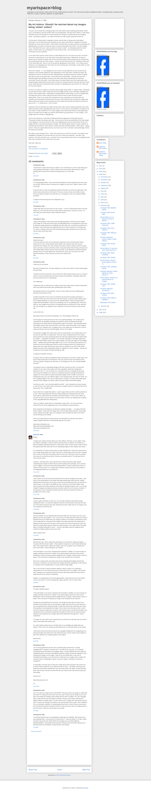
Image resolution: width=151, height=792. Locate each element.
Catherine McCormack (103, 147)
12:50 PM (36, 509)
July (102, 191)
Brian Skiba (102, 143)
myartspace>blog (44, 7)
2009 (101, 171)
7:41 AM (35, 215)
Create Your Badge (101, 109)
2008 (101, 174)
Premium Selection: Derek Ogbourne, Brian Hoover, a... (108, 273)
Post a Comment (36, 731)
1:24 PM (35, 535)
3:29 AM (35, 202)
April (102, 200)
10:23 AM (36, 430)
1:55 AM (35, 727)
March (103, 202)
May (102, 197)
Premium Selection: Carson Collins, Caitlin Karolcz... (108, 239)
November (104, 180)
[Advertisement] (59, 750)
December (104, 177)
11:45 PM (36, 686)
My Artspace (100, 86)
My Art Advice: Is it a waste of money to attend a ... (107, 219)
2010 (101, 168)
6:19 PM (35, 233)
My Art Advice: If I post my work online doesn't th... (108, 249)
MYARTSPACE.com (102, 55)
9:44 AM (35, 710)
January (103, 306)
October (103, 182)
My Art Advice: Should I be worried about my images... (108, 279)
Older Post (86, 770)
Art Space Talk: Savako (107, 257)
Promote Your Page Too (103, 76)
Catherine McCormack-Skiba (103, 153)
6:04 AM (35, 641)
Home (59, 770)
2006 (101, 312)
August (103, 188)
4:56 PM (35, 176)
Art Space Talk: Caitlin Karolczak (107, 224)
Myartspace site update (108, 302)
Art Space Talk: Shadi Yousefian (107, 253)
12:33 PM (36, 494)
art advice (36, 156)
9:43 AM (35, 258)
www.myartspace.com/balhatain (38, 148)
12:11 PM (36, 472)
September (104, 185)
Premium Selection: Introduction (106, 289)
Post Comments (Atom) (63, 775)
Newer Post (33, 770)
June (102, 194)
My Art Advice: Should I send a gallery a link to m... (108, 262)
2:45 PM (35, 582)
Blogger (85, 788)
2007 (101, 309)
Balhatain (36, 434)
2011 (101, 166)
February (104, 205)
